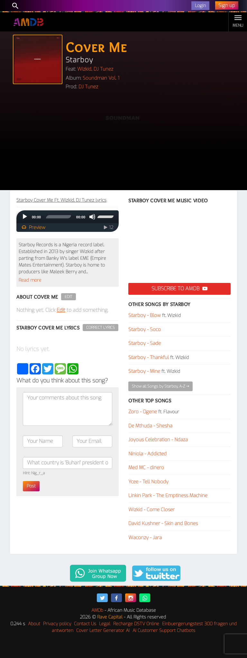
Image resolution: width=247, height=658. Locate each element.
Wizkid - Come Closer (151, 509)
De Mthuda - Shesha (150, 426)
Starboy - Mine (144, 371)
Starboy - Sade (144, 343)
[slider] (58, 216)
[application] (67, 216)
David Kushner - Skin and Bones (163, 523)
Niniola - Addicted (147, 454)
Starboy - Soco (144, 329)
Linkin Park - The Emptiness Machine (167, 495)
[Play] (25, 217)
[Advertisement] (123, 142)
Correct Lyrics (100, 327)
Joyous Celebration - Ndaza (158, 439)
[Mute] (92, 217)
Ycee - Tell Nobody (148, 481)
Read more (30, 280)
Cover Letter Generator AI (103, 630)
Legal (104, 624)
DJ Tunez (103, 69)
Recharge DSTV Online (136, 624)
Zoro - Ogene (142, 411)
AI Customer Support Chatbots (164, 630)
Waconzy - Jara (145, 537)
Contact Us (85, 624)
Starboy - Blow (144, 315)
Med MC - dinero (146, 467)
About (34, 624)
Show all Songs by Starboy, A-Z (160, 386)
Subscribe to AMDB (179, 288)
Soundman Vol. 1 (101, 78)
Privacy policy (57, 624)
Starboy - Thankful (148, 357)
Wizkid (84, 69)
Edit (68, 296)
